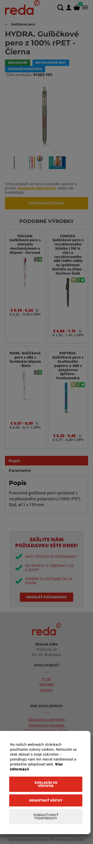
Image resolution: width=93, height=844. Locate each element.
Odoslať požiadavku (46, 597)
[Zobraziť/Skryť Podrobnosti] (45, 816)
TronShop (41, 840)
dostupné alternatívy (37, 188)
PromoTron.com (62, 840)
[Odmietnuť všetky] (45, 800)
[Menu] (84, 7)
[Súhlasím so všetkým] (45, 784)
